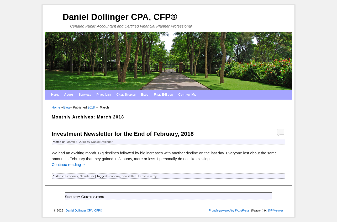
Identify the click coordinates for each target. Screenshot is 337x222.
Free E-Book (163, 94)
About (68, 94)
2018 (91, 107)
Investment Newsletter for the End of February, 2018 (123, 134)
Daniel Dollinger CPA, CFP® (120, 17)
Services (84, 94)
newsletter (129, 176)
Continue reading (69, 165)
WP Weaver (275, 210)
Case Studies (126, 94)
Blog (145, 94)
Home (55, 94)
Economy (71, 176)
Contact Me (187, 94)
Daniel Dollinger (102, 141)
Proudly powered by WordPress (229, 210)
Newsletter (87, 176)
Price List (103, 94)
